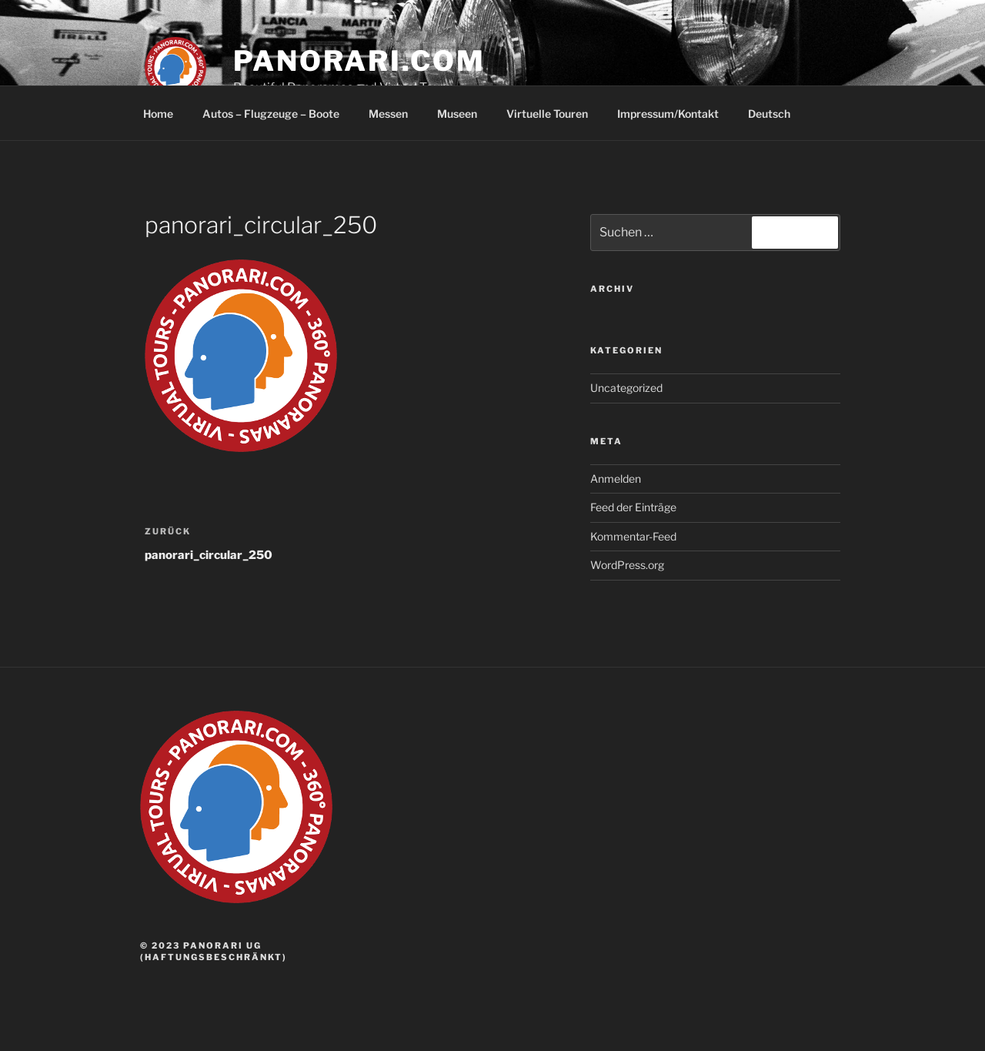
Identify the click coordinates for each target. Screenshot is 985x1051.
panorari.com (359, 61)
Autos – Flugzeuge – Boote (270, 113)
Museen (457, 113)
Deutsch (776, 113)
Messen (388, 113)
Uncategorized (626, 387)
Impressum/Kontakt (668, 113)
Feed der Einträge (633, 507)
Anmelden (615, 478)
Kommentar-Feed (633, 536)
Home (158, 113)
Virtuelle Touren (547, 113)
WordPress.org (627, 564)
